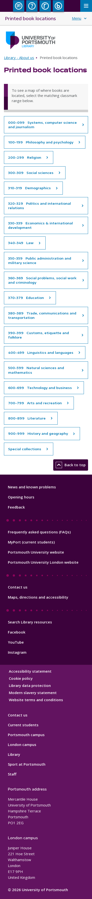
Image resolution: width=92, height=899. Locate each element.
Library (14, 754)
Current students (23, 724)
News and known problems (32, 486)
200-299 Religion (24, 157)
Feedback (16, 507)
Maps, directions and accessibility (38, 597)
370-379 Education (26, 298)
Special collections (24, 449)
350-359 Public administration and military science (39, 260)
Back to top (71, 465)
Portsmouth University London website (43, 562)
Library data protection (30, 685)
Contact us (17, 587)
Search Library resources (30, 622)
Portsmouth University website (36, 552)
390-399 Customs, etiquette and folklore (38, 335)
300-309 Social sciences (30, 173)
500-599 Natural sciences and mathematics (36, 370)
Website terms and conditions (36, 699)
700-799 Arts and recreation (35, 403)
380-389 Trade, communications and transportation (42, 315)
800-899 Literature (27, 418)
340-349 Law (21, 243)
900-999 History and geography (38, 433)
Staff (12, 774)
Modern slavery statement (33, 692)
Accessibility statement (30, 671)
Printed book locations (30, 18)
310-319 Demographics (29, 188)
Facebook (16, 632)
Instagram (17, 652)
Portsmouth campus (26, 734)
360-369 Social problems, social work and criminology (42, 280)
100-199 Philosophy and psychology (40, 142)
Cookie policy (21, 678)
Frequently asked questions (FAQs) (39, 531)
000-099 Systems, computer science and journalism (42, 125)
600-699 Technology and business (40, 388)
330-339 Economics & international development (40, 225)
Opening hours (21, 497)
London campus (22, 744)
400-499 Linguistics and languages (40, 353)
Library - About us (19, 57)
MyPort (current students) (31, 542)
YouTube (16, 642)
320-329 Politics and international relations (39, 206)
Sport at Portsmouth (26, 764)
